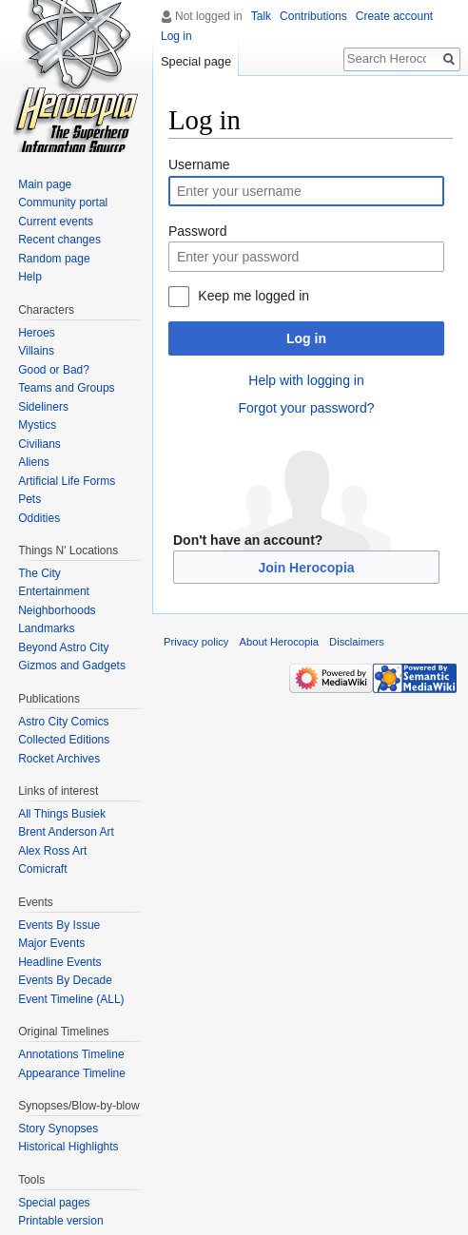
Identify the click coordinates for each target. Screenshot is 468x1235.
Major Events (51, 943)
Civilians (39, 444)
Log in (306, 338)
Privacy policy (196, 641)
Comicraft (42, 869)
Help (30, 276)
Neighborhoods (56, 610)
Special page (196, 61)
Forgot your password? (306, 407)
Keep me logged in (253, 295)
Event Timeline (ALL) (71, 999)
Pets (29, 499)
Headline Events (59, 962)
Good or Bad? (53, 369)
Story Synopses (58, 1128)
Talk (261, 16)
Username (199, 164)
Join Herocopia (306, 567)
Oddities (39, 518)
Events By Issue (59, 925)
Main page (44, 184)
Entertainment (53, 591)
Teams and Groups (66, 388)
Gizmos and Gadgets (72, 665)
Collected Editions (63, 739)
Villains (36, 350)
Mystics (37, 425)
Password (197, 231)
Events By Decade (65, 980)
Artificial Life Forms (66, 481)
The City (39, 573)
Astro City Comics (63, 721)
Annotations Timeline (71, 1054)
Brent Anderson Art (66, 832)
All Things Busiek (62, 813)
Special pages (53, 1202)
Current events (55, 221)
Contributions (313, 16)
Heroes (36, 332)
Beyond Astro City (63, 647)
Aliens (33, 462)
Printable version (60, 1220)
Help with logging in (305, 380)
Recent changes (59, 239)
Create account (394, 16)
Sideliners (43, 407)
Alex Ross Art (52, 851)
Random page (53, 258)
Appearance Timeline (72, 1073)
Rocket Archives (59, 758)
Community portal (62, 202)
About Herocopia (279, 641)
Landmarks (46, 628)
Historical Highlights (68, 1146)
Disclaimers (356, 641)
